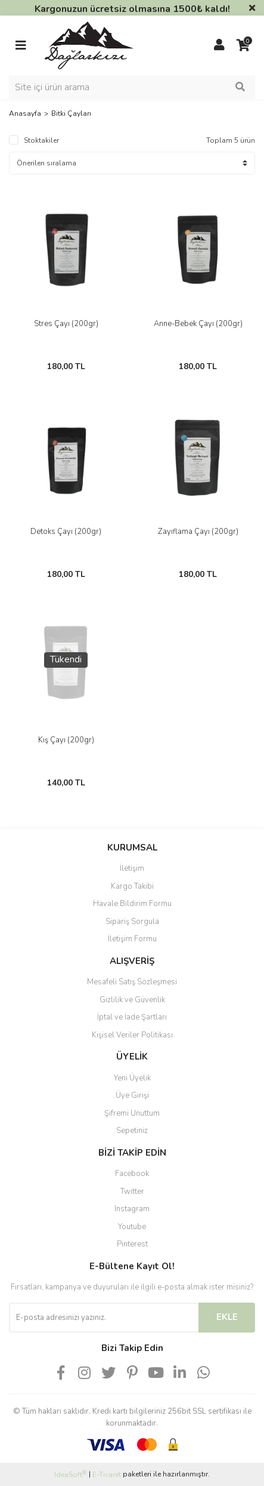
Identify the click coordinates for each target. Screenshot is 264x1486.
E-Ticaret (106, 1474)
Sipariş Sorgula (132, 921)
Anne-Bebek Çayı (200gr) (198, 323)
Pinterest (132, 1244)
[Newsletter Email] (103, 1318)
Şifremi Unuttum (132, 1113)
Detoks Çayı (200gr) (65, 531)
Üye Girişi (132, 1095)
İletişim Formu (132, 939)
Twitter (132, 1191)
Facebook (132, 1173)
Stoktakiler (41, 140)
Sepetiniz (132, 1130)
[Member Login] (219, 45)
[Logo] (89, 45)
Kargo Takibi (132, 886)
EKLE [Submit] (227, 1317)
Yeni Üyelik (132, 1078)
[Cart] (243, 45)
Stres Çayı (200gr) (66, 323)
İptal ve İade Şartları (132, 1017)
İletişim (132, 868)
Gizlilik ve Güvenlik (132, 999)
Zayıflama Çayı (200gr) (198, 531)
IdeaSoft (70, 1474)
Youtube (132, 1226)
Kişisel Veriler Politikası (132, 1035)
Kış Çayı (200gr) (66, 740)
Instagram (132, 1208)
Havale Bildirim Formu (132, 903)
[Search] (132, 87)
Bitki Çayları (71, 113)
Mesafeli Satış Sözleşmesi (132, 982)
